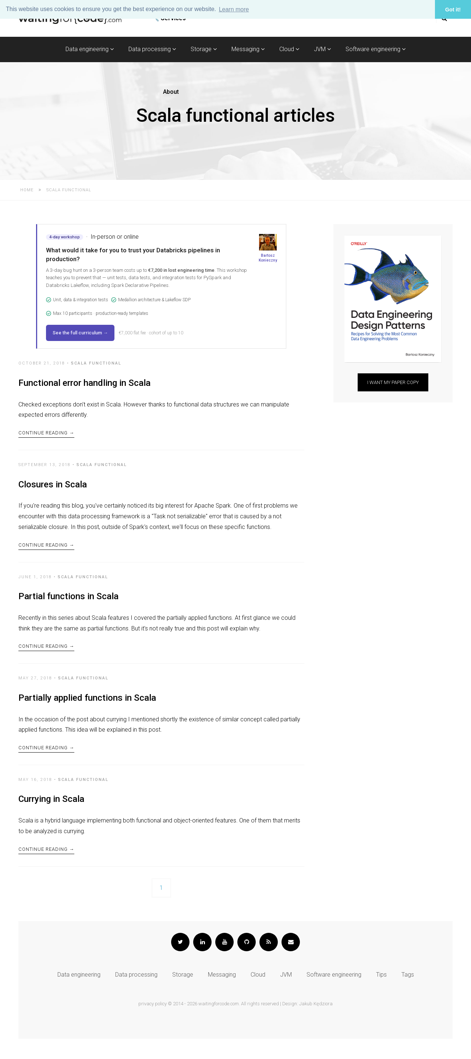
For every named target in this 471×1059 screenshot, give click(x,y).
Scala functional (96, 363)
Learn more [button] (234, 9)
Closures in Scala (52, 488)
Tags (407, 994)
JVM (322, 49)
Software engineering (376, 49)
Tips (381, 994)
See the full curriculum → (80, 332)
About (171, 91)
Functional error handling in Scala (84, 383)
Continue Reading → (46, 436)
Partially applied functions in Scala (87, 710)
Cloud (289, 49)
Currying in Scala (51, 815)
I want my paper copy (393, 382)
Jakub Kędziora (316, 1024)
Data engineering (89, 49)
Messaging (248, 49)
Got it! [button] (453, 10)
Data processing (152, 49)
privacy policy (152, 1024)
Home (26, 190)
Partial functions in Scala (68, 604)
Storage (204, 49)
